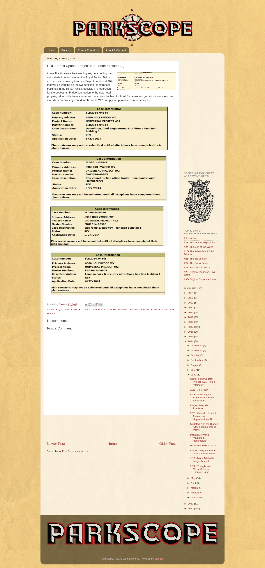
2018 (191, 322)
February (196, 492)
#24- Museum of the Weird (198, 247)
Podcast (66, 50)
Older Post (167, 444)
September (197, 360)
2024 (191, 293)
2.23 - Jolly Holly (199, 389)
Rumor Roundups (88, 50)
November (197, 350)
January (195, 497)
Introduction (190, 238)
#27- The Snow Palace (196, 263)
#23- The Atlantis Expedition (199, 242)
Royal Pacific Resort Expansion (73, 309)
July (193, 369)
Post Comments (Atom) (75, 451)
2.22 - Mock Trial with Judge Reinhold (202, 460)
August (195, 365)
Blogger (159, 558)
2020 (191, 312)
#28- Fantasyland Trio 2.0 (198, 267)
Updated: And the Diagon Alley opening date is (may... (204, 427)
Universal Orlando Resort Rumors (149, 309)
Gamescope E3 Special (203, 445)
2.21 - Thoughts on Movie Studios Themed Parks (200, 469)
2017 (191, 327)
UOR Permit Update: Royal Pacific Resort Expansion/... (202, 397)
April (194, 483)
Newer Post (56, 444)
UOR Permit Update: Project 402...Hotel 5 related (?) (202, 382)
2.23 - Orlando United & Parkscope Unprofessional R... (203, 416)
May (193, 478)
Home (51, 50)
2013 (191, 503)
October (195, 355)
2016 (191, 331)
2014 (191, 341)
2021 (191, 307)
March (194, 487)
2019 (191, 317)
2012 (191, 508)
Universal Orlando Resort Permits (110, 309)
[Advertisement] (114, 428)
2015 (191, 336)
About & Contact (116, 50)
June (194, 374)
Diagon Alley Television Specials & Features (203, 452)
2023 (191, 298)
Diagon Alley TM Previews (199, 407)
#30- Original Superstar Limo (200, 279)
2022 (191, 302)
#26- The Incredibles (195, 258)
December (197, 345)
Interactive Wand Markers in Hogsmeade (199, 437)
